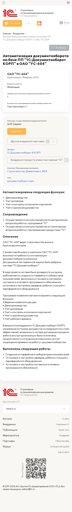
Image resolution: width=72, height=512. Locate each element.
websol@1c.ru (28, 489)
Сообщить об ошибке (59, 447)
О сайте (65, 419)
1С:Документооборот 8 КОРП (24, 152)
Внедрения (18, 34)
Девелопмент (33, 171)
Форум (7, 446)
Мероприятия (11, 435)
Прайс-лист (63, 430)
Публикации (10, 430)
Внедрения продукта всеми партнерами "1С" (38, 160)
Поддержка (64, 435)
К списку (61, 47)
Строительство (16, 171)
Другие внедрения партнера (30, 141)
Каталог (7, 419)
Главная (7, 34)
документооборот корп (20, 181)
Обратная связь (62, 441)
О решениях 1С (62, 424)
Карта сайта (63, 452)
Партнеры (9, 441)
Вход (66, 23)
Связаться (17, 131)
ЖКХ (44, 171)
